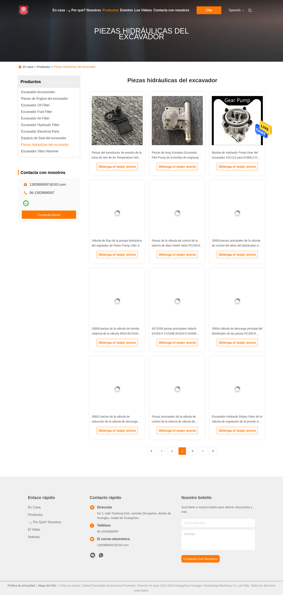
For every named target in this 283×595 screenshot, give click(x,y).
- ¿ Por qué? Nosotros (83, 10)
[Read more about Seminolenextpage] (151, 451)
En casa (59, 10)
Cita (209, 10)
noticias (34, 537)
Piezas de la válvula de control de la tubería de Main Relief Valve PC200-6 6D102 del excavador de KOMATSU (176, 245)
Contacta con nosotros (171, 10)
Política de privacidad (21, 585)
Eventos (126, 10)
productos (35, 514)
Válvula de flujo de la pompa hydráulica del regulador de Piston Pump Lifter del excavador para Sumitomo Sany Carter (117, 245)
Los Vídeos (143, 10)
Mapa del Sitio (47, 585)
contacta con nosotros (200, 559)
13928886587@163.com (48, 184)
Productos (110, 10)
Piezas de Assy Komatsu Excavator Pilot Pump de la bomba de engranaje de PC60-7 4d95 (176, 157)
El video (34, 529)
